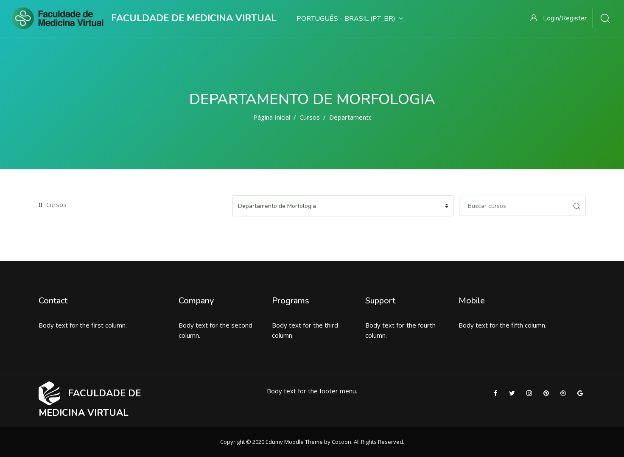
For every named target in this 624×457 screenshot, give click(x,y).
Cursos (309, 117)
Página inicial (271, 117)
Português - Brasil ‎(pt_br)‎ (350, 18)
